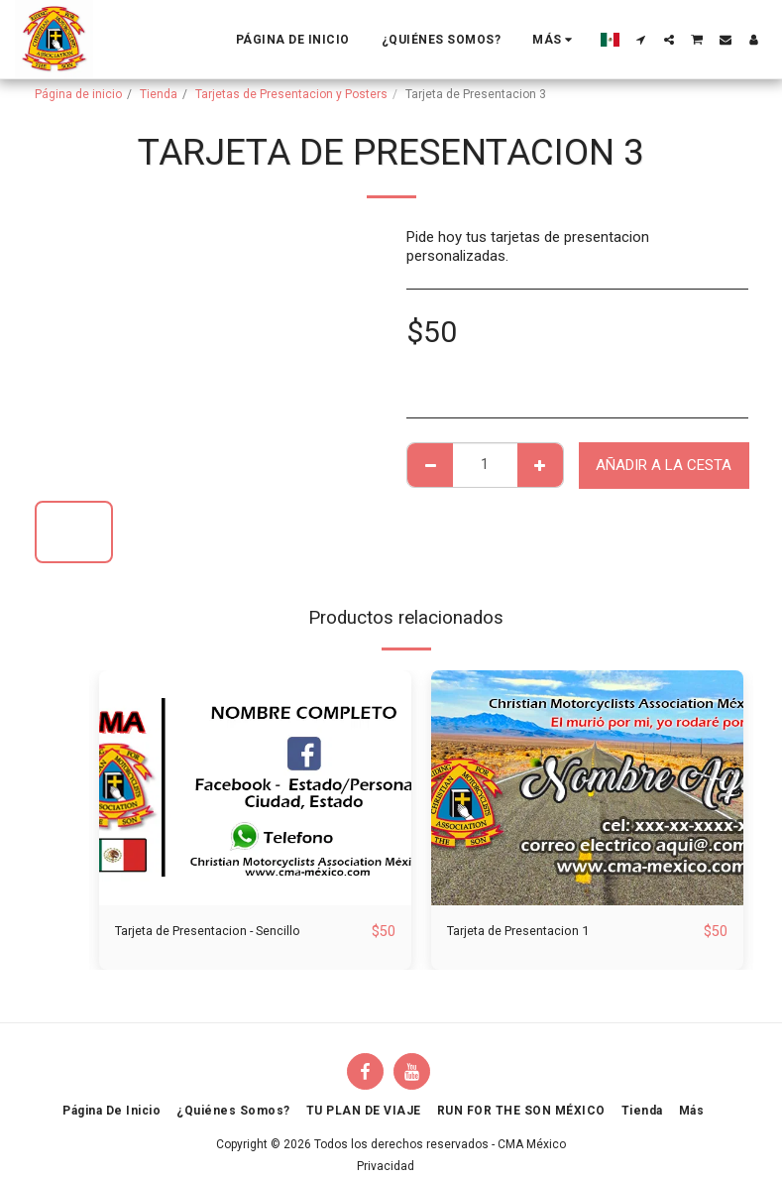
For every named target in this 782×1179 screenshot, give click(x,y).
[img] (255, 787)
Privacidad (385, 1166)
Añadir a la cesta (663, 465)
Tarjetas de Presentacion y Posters (291, 94)
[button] (641, 40)
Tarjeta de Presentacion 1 (530, 932)
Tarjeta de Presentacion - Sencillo (224, 932)
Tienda (158, 94)
